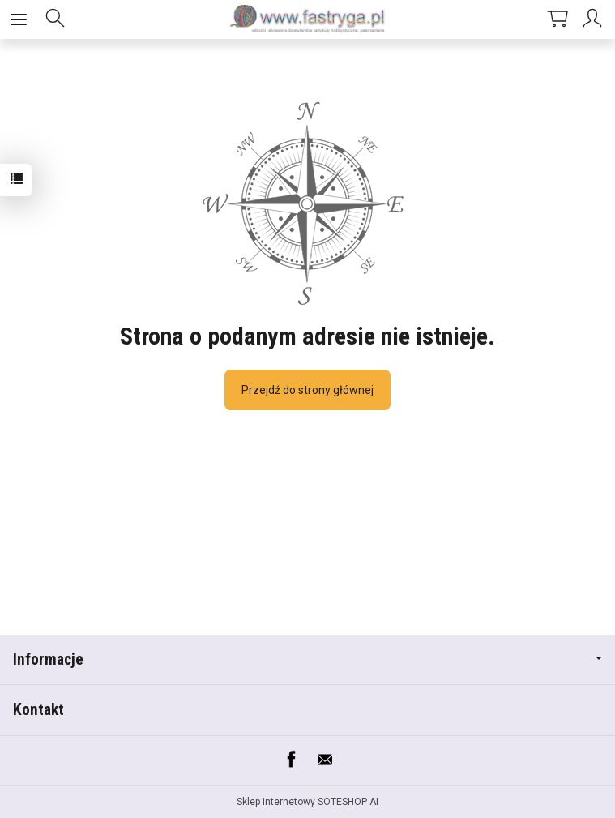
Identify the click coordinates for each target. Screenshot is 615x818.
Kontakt (38, 709)
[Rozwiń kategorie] (18, 19)
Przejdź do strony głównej (307, 389)
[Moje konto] (594, 19)
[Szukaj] (55, 19)
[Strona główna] (308, 19)
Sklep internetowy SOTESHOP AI (307, 801)
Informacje (307, 659)
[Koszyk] (557, 19)
